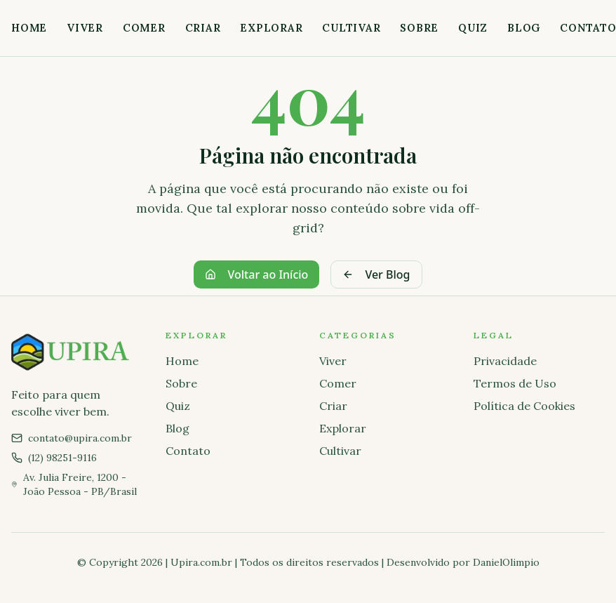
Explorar (271, 27)
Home (29, 27)
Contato (188, 451)
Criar (203, 27)
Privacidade (505, 361)
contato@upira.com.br (80, 438)
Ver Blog (376, 274)
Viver (85, 27)
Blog (523, 27)
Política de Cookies (524, 406)
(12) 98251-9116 (62, 457)
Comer (144, 27)
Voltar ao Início (256, 274)
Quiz (473, 27)
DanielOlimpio (506, 562)
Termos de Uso (515, 383)
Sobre (419, 27)
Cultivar (351, 27)
